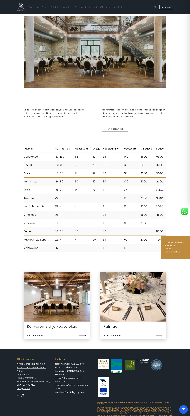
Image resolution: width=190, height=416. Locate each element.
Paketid (53, 7)
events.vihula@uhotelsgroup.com (71, 384)
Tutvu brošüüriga (115, 129)
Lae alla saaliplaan (174, 252)
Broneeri (166, 7)
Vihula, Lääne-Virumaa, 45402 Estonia (35, 367)
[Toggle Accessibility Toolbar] (183, 409)
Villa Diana (42, 7)
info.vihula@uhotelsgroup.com (69, 370)
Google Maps (23, 384)
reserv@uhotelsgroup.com (68, 377)
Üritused (169, 249)
